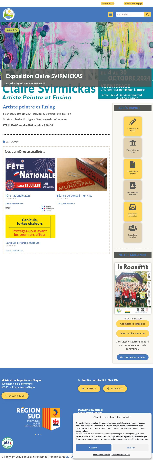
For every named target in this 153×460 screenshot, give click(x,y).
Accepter (93, 447)
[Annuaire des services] (132, 185)
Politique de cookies (101, 454)
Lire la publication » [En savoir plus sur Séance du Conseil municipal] (66, 203)
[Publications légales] (132, 164)
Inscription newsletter (132, 214)
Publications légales (132, 172)
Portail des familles (132, 236)
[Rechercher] (147, 14)
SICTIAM (70, 456)
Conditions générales (121, 454)
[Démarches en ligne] (132, 143)
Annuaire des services (133, 193)
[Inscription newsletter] (132, 207)
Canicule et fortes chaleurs (23, 243)
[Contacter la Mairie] (132, 122)
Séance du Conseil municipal (75, 195)
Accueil (9, 83)
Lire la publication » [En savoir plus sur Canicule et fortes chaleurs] (14, 250)
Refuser (131, 447)
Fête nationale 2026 (18, 195)
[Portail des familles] (132, 228)
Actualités (12, 30)
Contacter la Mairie (132, 129)
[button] (110, 14)
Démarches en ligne (132, 151)
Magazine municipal (90, 409)
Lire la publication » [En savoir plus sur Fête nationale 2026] (14, 203)
